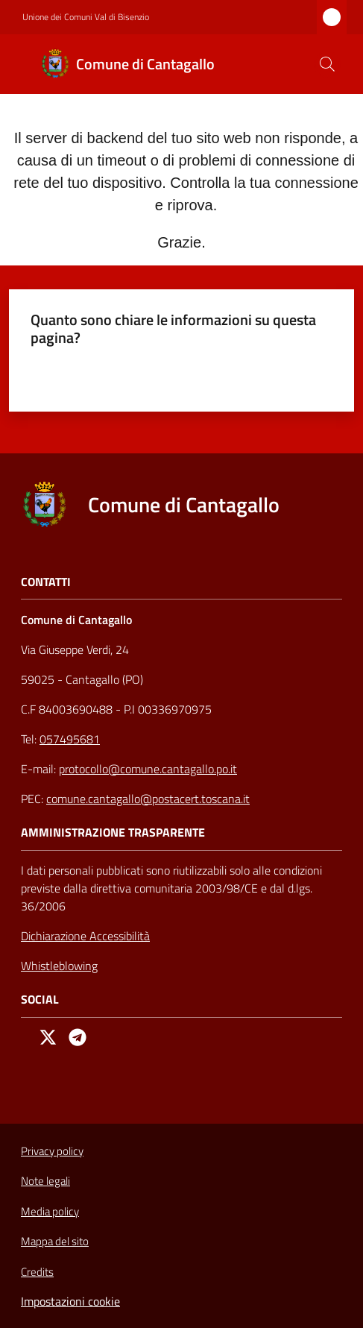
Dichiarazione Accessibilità (85, 936)
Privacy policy (52, 1150)
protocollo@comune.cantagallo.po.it (148, 769)
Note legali (45, 1180)
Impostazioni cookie (70, 1301)
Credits (37, 1272)
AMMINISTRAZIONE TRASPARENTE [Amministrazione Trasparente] (113, 832)
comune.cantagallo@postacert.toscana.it (148, 799)
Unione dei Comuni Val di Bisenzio (85, 17)
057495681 (70, 739)
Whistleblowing (59, 966)
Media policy (50, 1211)
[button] (327, 64)
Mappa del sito (55, 1241)
